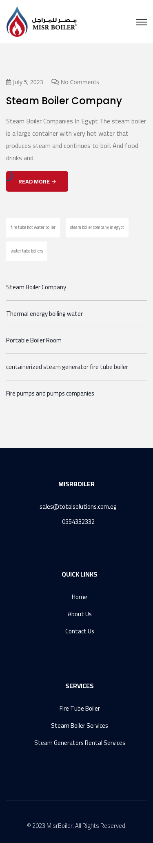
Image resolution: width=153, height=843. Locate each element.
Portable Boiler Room (34, 340)
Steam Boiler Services (79, 725)
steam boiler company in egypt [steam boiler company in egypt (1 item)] (97, 227)
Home (79, 597)
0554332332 (78, 522)
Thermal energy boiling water (44, 313)
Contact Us (79, 631)
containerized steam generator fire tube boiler (67, 366)
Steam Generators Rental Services (79, 743)
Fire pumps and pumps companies (50, 393)
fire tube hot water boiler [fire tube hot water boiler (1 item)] (33, 227)
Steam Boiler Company (64, 100)
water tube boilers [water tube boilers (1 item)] (27, 251)
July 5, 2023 (24, 82)
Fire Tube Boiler (80, 708)
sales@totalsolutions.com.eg (78, 506)
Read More (37, 181)
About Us (80, 614)
